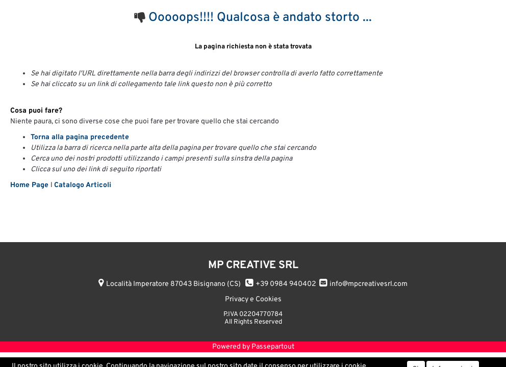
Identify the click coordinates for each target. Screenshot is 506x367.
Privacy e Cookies (253, 299)
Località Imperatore (173, 284)
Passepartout (272, 347)
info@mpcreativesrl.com (369, 284)
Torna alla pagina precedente (80, 137)
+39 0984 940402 (286, 284)
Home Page (30, 185)
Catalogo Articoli (82, 185)
